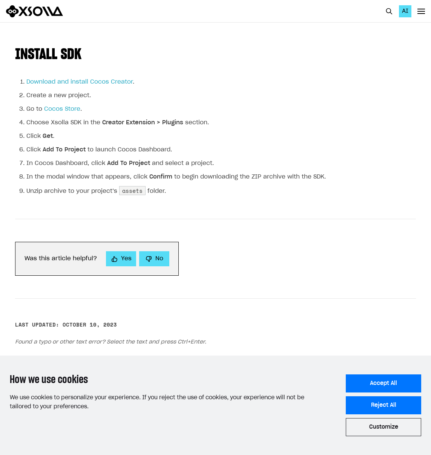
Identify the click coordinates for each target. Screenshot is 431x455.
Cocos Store (62, 109)
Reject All (383, 405)
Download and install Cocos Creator (79, 82)
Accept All (383, 383)
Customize (383, 427)
